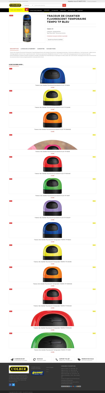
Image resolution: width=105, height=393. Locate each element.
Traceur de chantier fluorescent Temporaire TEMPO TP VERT (52, 350)
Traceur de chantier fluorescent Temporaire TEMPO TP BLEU (52, 239)
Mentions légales (49, 367)
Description (14, 48)
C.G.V (47, 369)
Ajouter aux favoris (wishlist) (55, 39)
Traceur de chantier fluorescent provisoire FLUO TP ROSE (52, 151)
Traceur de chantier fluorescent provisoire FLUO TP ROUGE (52, 173)
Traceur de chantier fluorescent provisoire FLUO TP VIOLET (52, 217)
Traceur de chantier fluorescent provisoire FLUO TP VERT (52, 195)
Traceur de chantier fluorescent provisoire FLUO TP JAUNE (52, 107)
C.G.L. (47, 371)
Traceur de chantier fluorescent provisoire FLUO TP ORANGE (52, 129)
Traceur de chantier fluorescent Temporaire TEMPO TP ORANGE (52, 284)
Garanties (41, 48)
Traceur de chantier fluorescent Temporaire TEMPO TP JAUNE (52, 261)
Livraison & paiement (28, 48)
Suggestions (51, 48)
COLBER (20, 392)
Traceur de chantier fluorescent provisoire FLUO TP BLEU (52, 85)
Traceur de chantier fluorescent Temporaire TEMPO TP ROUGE (52, 306)
